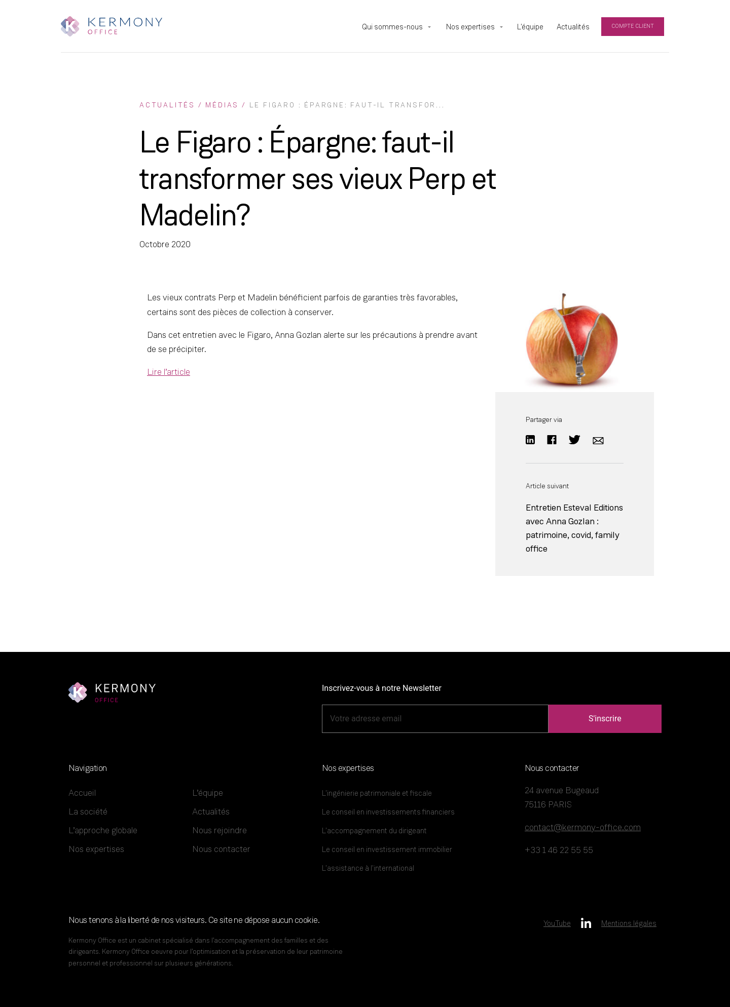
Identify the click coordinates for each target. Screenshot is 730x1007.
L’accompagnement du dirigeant (374, 830)
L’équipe (207, 792)
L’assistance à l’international (368, 868)
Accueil (82, 792)
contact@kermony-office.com (583, 827)
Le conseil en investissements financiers (388, 811)
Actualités (211, 811)
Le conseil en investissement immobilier (387, 849)
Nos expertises (96, 848)
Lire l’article (168, 371)
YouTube (557, 923)
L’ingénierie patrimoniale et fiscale (377, 793)
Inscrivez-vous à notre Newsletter (382, 688)
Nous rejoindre (219, 830)
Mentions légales (628, 923)
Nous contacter (221, 848)
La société (87, 811)
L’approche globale (102, 830)
